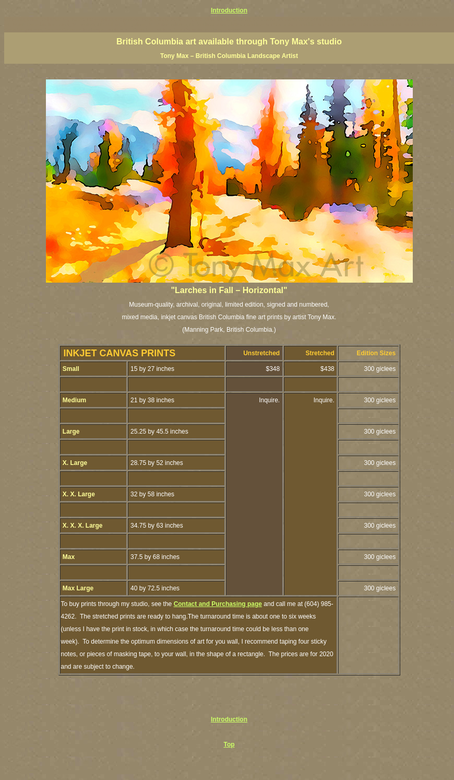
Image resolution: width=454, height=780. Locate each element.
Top (228, 744)
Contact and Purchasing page (218, 604)
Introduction (229, 10)
